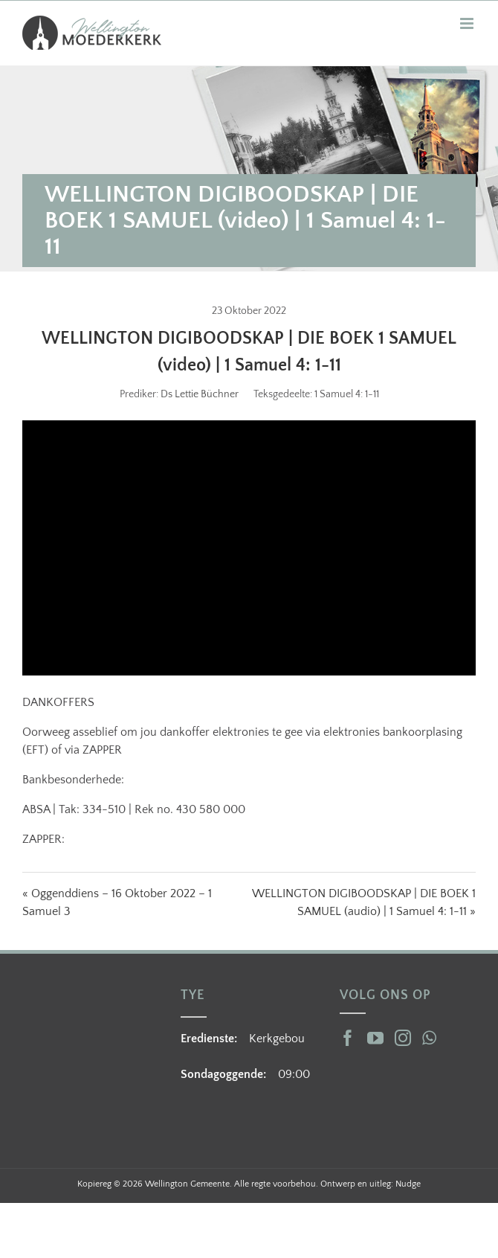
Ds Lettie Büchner (200, 394)
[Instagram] (403, 1038)
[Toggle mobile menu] (468, 23)
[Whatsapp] (429, 1038)
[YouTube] (375, 1038)
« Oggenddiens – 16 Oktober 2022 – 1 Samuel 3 (117, 902)
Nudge (408, 1184)
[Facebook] (348, 1038)
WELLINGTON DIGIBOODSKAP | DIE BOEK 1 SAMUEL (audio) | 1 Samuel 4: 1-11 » (364, 902)
